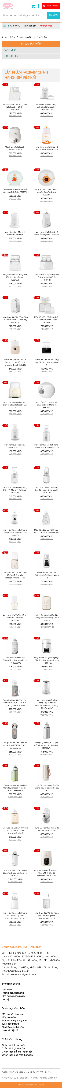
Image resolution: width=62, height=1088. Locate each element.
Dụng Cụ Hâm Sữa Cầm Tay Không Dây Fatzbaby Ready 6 (47, 788)
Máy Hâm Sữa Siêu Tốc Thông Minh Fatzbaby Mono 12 (47, 575)
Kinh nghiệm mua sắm (13, 996)
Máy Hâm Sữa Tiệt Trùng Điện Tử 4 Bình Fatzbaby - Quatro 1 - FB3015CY (46, 660)
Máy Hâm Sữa (24, 37)
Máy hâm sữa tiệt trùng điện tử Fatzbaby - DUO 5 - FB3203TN (47, 277)
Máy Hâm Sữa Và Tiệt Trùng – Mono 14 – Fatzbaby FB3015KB (15, 617)
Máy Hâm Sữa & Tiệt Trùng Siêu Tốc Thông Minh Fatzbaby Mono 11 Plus (15, 575)
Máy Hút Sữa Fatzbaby (16, 1078)
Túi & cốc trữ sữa (10, 1024)
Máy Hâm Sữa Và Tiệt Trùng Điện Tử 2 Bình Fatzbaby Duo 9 (47, 362)
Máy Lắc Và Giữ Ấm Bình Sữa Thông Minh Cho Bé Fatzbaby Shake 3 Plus (46, 873)
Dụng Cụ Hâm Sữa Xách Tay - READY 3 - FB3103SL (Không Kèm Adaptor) (15, 745)
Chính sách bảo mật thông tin (17, 1055)
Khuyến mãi (46, 26)
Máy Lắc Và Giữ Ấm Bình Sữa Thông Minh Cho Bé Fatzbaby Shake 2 (15, 830)
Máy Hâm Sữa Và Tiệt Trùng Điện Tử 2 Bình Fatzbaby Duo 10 (15, 405)
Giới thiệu (15, 26)
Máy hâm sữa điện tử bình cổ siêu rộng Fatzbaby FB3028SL (46, 192)
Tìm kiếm (53, 15)
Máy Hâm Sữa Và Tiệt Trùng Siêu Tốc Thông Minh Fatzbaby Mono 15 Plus (15, 915)
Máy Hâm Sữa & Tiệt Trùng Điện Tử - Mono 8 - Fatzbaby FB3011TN (47, 490)
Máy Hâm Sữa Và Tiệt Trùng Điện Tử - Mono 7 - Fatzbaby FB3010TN (15, 490)
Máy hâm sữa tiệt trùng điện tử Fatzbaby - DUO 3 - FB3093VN (15, 107)
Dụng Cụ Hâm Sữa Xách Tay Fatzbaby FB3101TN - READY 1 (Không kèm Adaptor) (15, 703)
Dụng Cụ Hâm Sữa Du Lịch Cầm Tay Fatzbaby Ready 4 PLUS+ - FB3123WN (15, 788)
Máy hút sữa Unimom (12, 1014)
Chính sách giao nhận (13, 1048)
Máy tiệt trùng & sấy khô (14, 1021)
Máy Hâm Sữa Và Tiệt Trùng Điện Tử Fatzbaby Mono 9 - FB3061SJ (15, 532)
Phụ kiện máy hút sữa (13, 1027)
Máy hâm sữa (9, 1017)
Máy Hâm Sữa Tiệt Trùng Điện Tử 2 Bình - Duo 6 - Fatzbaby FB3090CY (15, 320)
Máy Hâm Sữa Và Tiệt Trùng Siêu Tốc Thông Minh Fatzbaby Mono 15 (46, 915)
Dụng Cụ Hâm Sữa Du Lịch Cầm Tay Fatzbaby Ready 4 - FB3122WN (46, 745)
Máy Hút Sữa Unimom (45, 1078)
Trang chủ (7, 37)
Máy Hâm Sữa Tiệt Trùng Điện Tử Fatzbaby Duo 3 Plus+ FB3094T (46, 320)
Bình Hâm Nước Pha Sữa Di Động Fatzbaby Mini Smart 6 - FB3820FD (15, 873)
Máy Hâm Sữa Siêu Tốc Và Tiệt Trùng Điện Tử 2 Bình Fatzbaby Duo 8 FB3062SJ (15, 362)
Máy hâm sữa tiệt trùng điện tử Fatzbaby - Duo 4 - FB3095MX (15, 277)
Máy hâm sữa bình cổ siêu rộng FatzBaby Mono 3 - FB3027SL (47, 405)
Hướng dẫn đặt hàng (13, 993)
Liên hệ (5, 999)
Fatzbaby (41, 37)
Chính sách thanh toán (13, 1045)
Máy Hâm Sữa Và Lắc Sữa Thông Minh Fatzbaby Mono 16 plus (47, 617)
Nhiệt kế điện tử (10, 1030)
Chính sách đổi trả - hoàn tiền (17, 1052)
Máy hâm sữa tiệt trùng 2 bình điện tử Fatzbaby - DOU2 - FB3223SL (46, 107)
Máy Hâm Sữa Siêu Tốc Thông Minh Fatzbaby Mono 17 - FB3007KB (15, 660)
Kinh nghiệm (30, 26)
